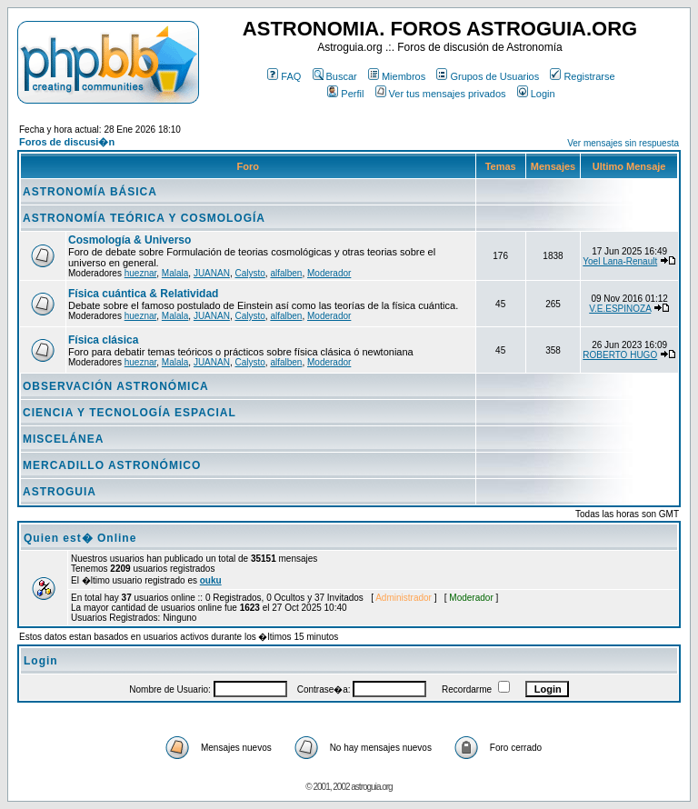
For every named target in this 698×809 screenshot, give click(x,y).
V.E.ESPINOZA (620, 309)
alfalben (286, 273)
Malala (175, 273)
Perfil (345, 93)
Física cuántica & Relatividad (143, 293)
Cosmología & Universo (129, 240)
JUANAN (212, 273)
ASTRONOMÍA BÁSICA (90, 191)
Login (536, 93)
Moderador (329, 273)
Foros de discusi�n (67, 141)
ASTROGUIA (59, 491)
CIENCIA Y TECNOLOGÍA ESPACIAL (129, 412)
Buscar (335, 76)
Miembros (396, 76)
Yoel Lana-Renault (620, 261)
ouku (211, 580)
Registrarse (582, 76)
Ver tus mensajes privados (440, 93)
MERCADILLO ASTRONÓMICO (112, 465)
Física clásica (103, 340)
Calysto (249, 273)
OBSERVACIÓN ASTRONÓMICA (116, 386)
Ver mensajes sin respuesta (623, 143)
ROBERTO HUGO (620, 355)
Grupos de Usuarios (487, 76)
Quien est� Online (80, 538)
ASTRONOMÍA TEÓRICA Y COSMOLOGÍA (144, 218)
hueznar (141, 273)
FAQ (284, 76)
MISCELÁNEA (63, 439)
